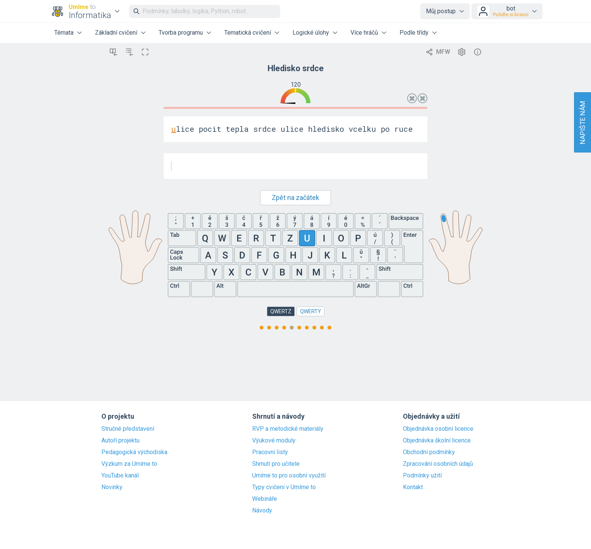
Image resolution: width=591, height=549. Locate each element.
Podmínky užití (422, 475)
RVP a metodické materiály (287, 428)
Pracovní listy (270, 452)
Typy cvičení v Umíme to (284, 487)
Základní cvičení (116, 32)
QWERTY (310, 311)
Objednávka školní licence (437, 440)
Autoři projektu (120, 440)
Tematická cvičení (247, 32)
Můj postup (441, 11)
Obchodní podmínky (429, 452)
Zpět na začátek (295, 197)
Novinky (111, 487)
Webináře (264, 499)
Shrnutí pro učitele (276, 464)
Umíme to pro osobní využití (289, 475)
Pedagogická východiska (134, 452)
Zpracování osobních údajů (438, 464)
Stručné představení (127, 428)
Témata (63, 32)
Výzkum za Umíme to (129, 464)
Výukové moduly (274, 440)
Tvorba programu (181, 32)
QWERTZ (280, 311)
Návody (262, 510)
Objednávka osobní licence (438, 428)
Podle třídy (414, 32)
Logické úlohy (310, 32)
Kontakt (413, 487)
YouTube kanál (120, 475)
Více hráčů (364, 32)
